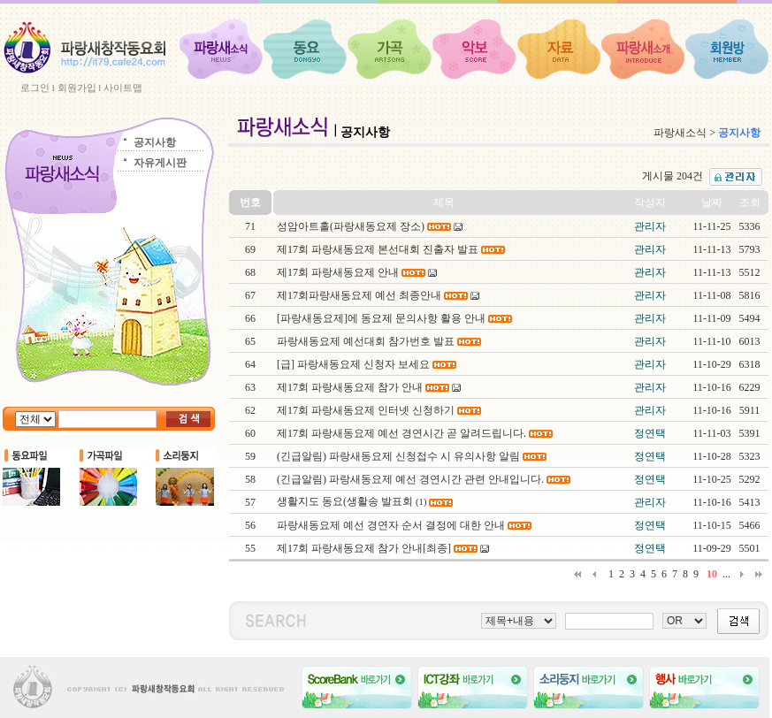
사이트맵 (122, 87)
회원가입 (76, 87)
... (726, 574)
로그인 (35, 87)
